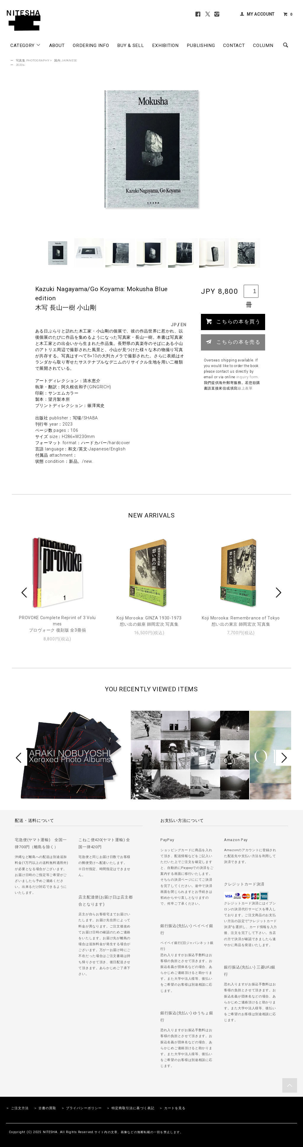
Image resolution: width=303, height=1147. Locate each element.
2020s (20, 64)
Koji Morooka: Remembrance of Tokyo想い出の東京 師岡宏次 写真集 (241, 621)
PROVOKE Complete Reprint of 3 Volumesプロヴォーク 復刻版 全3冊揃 (57, 623)
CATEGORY (25, 45)
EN (183, 324)
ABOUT (57, 45)
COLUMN (263, 45)
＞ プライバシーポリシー (81, 1108)
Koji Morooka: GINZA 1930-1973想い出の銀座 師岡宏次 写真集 (149, 621)
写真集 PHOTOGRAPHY (32, 60)
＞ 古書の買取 (45, 1108)
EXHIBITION (165, 45)
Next (278, 593)
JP (173, 324)
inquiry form (247, 377)
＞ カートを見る (172, 1108)
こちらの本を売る (233, 341)
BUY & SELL (130, 45)
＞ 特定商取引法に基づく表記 (130, 1108)
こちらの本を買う (233, 321)
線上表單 (245, 388)
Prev (25, 593)
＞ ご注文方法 (17, 1108)
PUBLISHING (201, 45)
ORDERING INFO (91, 45)
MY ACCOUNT (261, 14)
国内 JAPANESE (65, 60)
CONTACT (234, 45)
